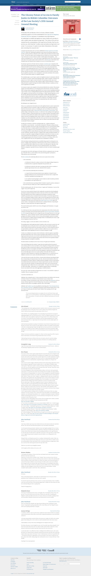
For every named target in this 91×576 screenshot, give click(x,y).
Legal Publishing (72, 80)
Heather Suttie (67, 64)
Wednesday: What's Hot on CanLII (69, 129)
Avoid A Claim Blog (30, 562)
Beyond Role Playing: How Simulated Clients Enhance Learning (71, 76)
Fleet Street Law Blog (30, 565)
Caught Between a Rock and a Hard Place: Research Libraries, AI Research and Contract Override (71, 82)
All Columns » (65, 87)
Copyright (12, 573)
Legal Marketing (65, 62)
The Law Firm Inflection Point (70, 63)
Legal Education (65, 74)
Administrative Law (66, 102)
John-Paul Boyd (25, 419)
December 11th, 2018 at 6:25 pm (54, 452)
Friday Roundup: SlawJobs (67, 132)
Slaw (13, 2)
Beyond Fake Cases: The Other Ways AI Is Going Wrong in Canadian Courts (71, 69)
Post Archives (13, 564)
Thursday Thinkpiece (66, 130)
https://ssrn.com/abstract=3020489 (42, 410)
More (79, 4)
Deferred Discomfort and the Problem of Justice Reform (44, 110)
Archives (31, 4)
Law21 (28, 564)
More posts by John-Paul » (30, 29)
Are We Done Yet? (28, 301)
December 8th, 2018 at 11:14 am (54, 351)
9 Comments (14, 16)
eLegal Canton (29, 567)
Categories (25, 4)
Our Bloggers (13, 561)
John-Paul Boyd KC (30, 28)
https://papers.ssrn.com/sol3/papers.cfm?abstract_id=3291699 (35, 404)
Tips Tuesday (65, 127)
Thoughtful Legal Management (48, 569)
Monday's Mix (65, 125)
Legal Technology (72, 67)
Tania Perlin (66, 60)
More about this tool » (63, 561)
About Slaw (13, 559)
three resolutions (26, 156)
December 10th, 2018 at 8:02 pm (54, 419)
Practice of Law (16, 24)
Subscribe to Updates (14, 566)
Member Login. (32, 573)
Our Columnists (13, 563)
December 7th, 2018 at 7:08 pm (54, 306)
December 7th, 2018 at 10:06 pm (54, 344)
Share (18, 16)
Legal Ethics (65, 110)
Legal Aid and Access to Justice (47, 200)
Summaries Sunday (66, 124)
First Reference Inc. (30, 569)
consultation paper (47, 63)
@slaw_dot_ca (13, 568)
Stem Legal (28, 573)
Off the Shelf (45, 567)
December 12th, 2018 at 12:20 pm (54, 472)
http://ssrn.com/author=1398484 (27, 401)
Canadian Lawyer (30, 286)
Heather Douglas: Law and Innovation (49, 564)
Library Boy (45, 565)
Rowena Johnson (67, 85)
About (67, 4)
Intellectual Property (66, 80)
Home (12, 4)
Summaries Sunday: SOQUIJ (54, 301)
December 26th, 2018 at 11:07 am (54, 490)
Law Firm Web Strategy (47, 562)
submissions (53, 280)
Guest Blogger (67, 72)
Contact (38, 4)
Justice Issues (17, 22)
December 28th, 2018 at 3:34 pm (54, 501)
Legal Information (66, 67)
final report (49, 59)
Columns (18, 4)
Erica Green (66, 78)
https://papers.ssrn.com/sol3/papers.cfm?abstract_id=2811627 (40, 407)
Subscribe (73, 4)
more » (69, 46)
